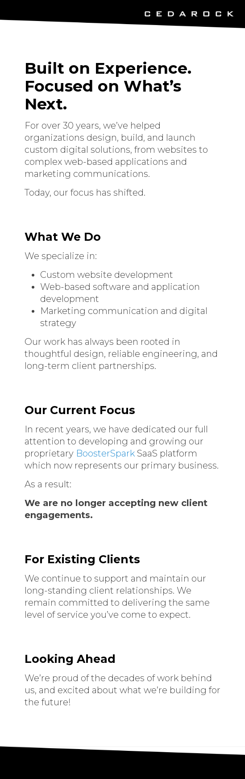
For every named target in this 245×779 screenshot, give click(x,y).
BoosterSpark (105, 453)
